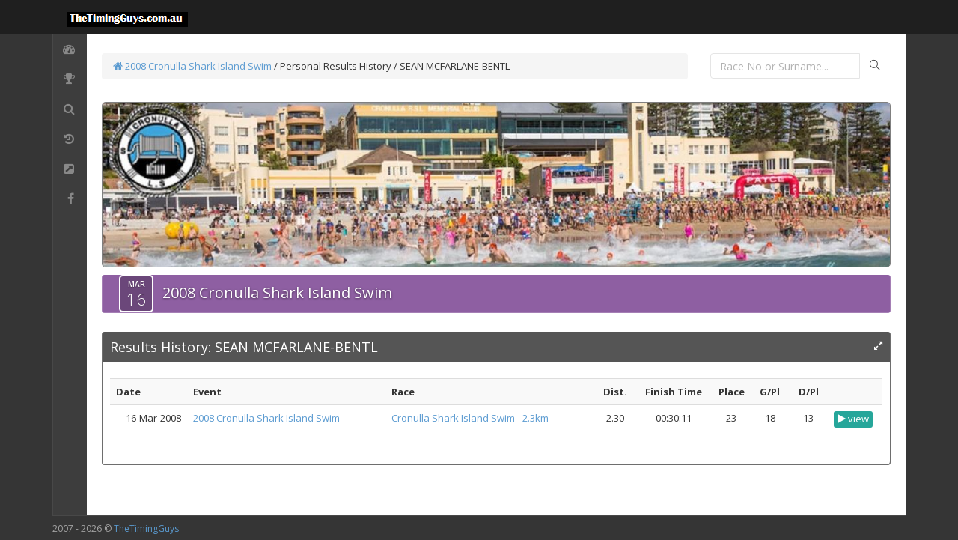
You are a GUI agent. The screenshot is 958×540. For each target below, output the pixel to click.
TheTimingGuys (146, 528)
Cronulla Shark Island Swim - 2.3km (470, 418)
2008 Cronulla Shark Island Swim (192, 66)
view (853, 418)
